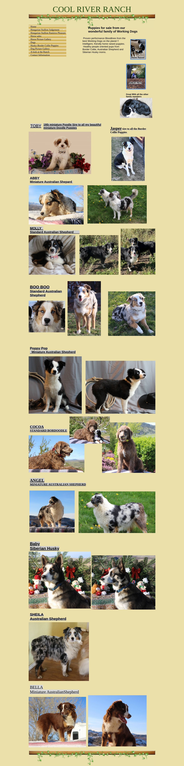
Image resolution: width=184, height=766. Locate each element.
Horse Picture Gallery (41, 39)
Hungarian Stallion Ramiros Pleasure (48, 33)
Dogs (33, 42)
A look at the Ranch (40, 52)
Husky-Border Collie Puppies (45, 45)
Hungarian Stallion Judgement (45, 29)
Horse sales (36, 36)
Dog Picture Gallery (40, 48)
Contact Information (40, 55)
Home (33, 26)
